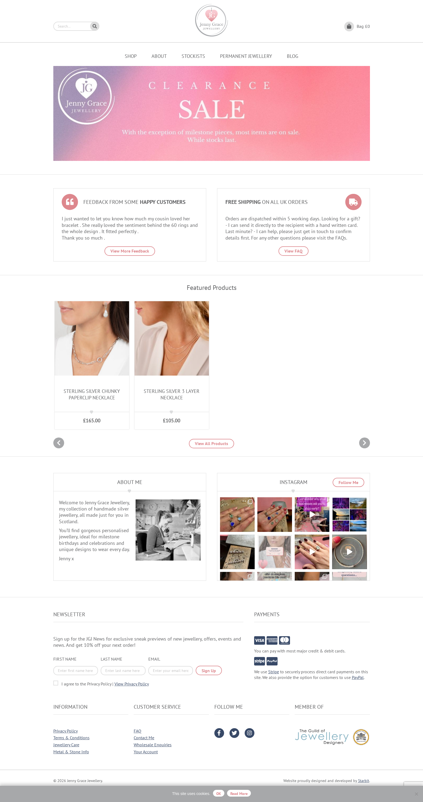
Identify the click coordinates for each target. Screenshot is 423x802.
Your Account (146, 751)
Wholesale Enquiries (153, 744)
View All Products (211, 443)
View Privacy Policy (131, 684)
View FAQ (293, 251)
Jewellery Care (66, 744)
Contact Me (144, 737)
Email (154, 659)
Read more (239, 793)
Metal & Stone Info (71, 751)
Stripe (273, 671)
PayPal (358, 677)
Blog (292, 56)
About (159, 56)
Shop (131, 56)
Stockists (193, 56)
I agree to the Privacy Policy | (105, 684)
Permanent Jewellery (246, 56)
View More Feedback (129, 251)
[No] (416, 794)
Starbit (363, 780)
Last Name (111, 659)
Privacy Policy (65, 731)
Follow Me (348, 482)
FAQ (137, 731)
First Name (65, 659)
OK (218, 793)
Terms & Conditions (71, 737)
